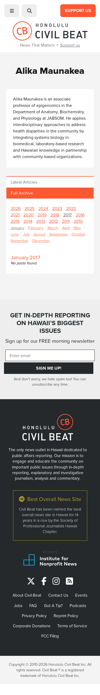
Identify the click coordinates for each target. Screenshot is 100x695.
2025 (29, 208)
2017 (67, 215)
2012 (53, 221)
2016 (80, 215)
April (66, 228)
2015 (15, 221)
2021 (15, 215)
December (41, 240)
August (39, 234)
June (15, 234)
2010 (78, 221)
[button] (11, 10)
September (58, 234)
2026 (16, 208)
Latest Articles (24, 182)
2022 (71, 208)
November (19, 240)
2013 (40, 221)
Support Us (78, 10)
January (17, 228)
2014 (27, 221)
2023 (57, 208)
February (35, 228)
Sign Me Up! (48, 368)
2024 (43, 208)
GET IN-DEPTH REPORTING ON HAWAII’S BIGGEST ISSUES (50, 323)
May (77, 228)
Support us (70, 45)
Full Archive (22, 193)
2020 (28, 215)
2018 (54, 215)
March (52, 228)
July (26, 234)
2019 (42, 215)
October (78, 234)
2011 (66, 221)
